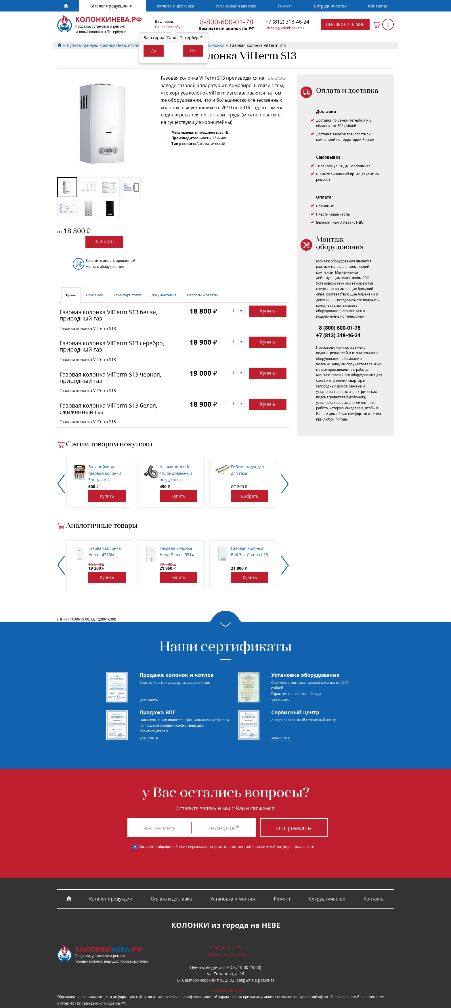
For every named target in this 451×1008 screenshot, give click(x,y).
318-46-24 (287, 21)
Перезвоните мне (345, 24)
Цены (71, 295)
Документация (164, 295)
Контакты (377, 6)
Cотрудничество (330, 6)
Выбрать (104, 241)
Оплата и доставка (175, 6)
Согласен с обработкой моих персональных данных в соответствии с (223, 846)
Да (153, 50)
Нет (193, 50)
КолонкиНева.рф (108, 19)
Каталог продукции (109, 6)
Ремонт (285, 6)
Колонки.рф (108, 949)
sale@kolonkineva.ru (285, 28)
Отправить (294, 827)
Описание (94, 295)
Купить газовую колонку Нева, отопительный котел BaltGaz (126, 45)
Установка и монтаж (236, 6)
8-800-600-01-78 (226, 21)
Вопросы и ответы (202, 295)
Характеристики (127, 295)
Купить (268, 311)
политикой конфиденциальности (285, 846)
